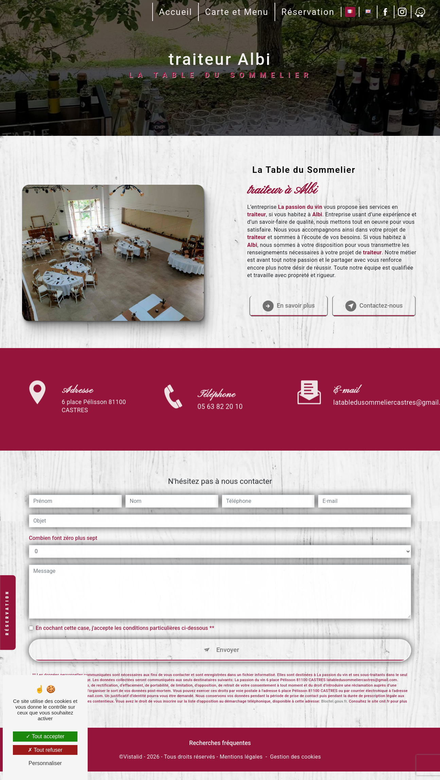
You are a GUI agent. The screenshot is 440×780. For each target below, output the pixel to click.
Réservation (306, 12)
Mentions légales (240, 765)
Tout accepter (45, 736)
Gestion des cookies (295, 765)
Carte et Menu (235, 12)
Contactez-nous (371, 309)
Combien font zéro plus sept (63, 519)
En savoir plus (285, 309)
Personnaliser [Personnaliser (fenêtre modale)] (45, 763)
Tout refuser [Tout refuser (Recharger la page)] (45, 750)
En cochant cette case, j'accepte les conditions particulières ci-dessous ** (125, 609)
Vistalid (132, 765)
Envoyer (227, 631)
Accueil (174, 12)
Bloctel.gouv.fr (334, 683)
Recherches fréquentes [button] (220, 751)
